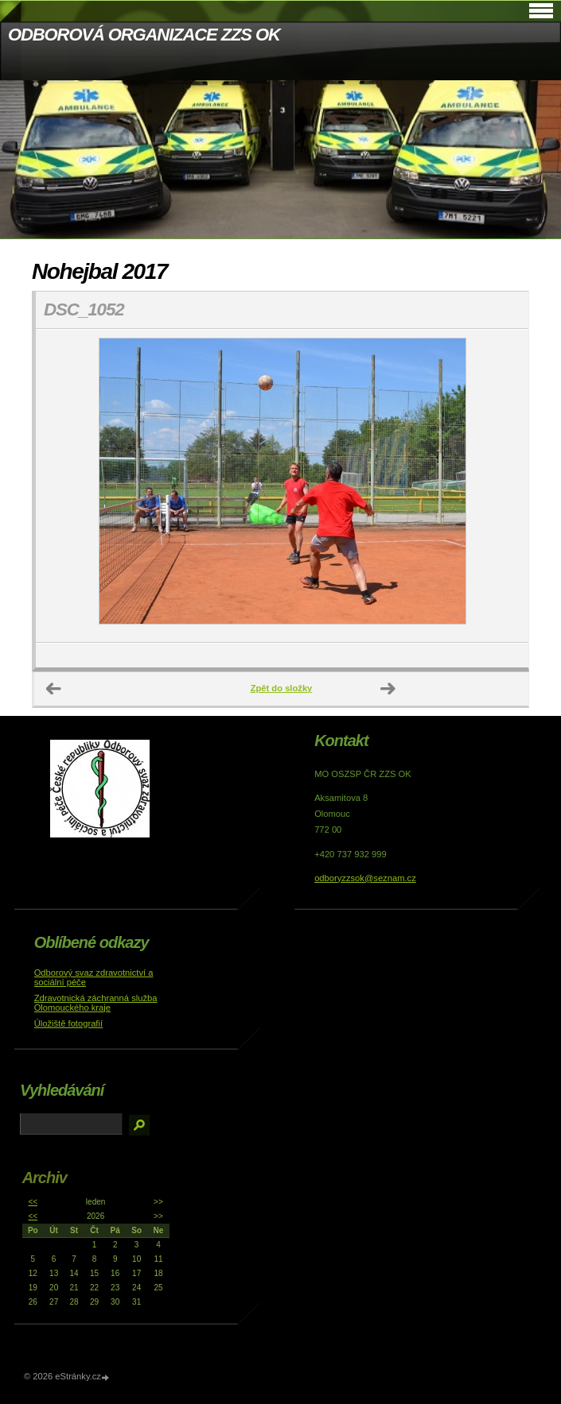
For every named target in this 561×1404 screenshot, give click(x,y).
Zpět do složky (282, 688)
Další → (388, 689)
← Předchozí (54, 689)
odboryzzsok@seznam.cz (365, 878)
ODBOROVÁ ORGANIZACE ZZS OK (144, 34)
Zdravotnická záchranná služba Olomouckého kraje (96, 1002)
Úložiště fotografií (68, 1023)
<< (32, 1201)
